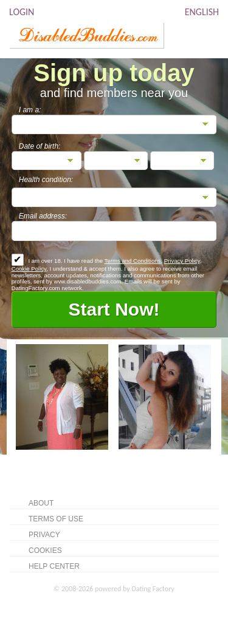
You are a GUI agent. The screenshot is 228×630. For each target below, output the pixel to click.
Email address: (43, 216)
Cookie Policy (29, 268)
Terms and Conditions (133, 260)
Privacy (44, 534)
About (41, 503)
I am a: (30, 110)
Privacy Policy (182, 260)
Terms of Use (56, 519)
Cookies (45, 550)
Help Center (54, 566)
